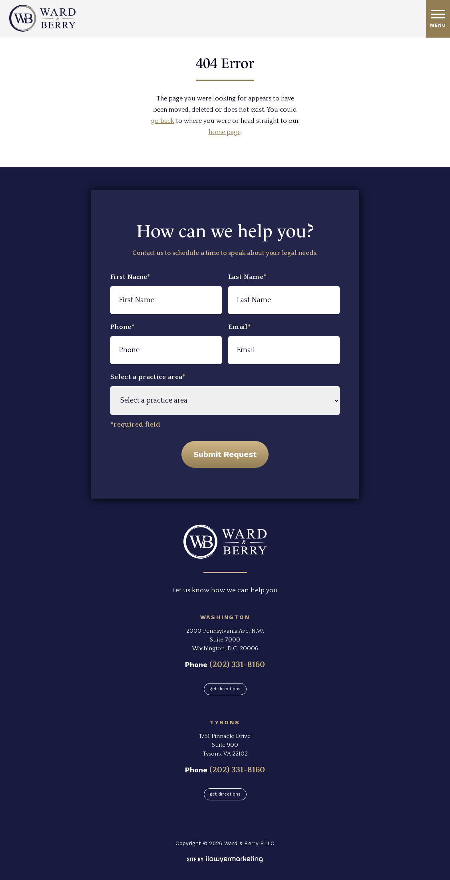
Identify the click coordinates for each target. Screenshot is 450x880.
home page (225, 132)
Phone (122, 327)
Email (239, 327)
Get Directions (225, 689)
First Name (130, 277)
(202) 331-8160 (237, 664)
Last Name (247, 277)
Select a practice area (148, 377)
